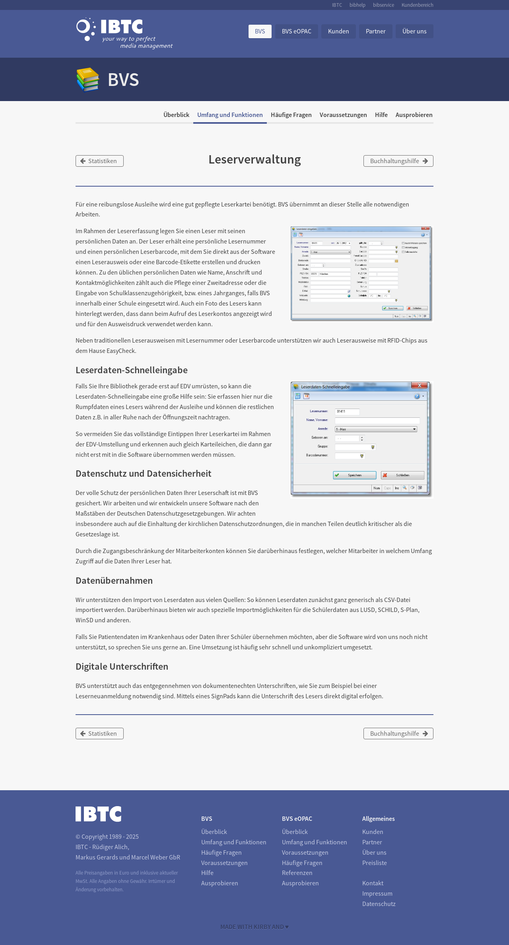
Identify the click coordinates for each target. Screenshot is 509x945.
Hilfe (381, 115)
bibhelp (357, 5)
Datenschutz (379, 904)
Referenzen (297, 873)
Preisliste (374, 863)
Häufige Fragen (291, 115)
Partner (376, 31)
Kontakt (372, 883)
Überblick (176, 115)
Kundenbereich (417, 5)
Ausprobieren (414, 115)
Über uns (414, 31)
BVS (260, 31)
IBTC (337, 5)
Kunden (338, 31)
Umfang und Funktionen (230, 115)
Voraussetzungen (343, 115)
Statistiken (98, 161)
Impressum (377, 893)
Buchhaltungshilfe (399, 161)
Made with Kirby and (254, 927)
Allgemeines (378, 818)
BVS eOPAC (296, 31)
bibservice (383, 5)
